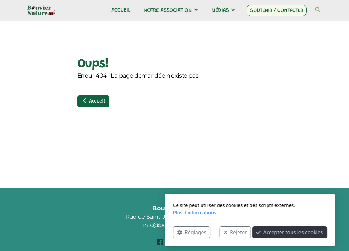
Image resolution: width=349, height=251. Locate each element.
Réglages (116, 232)
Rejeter (159, 232)
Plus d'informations (119, 212)
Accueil (93, 101)
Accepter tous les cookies (214, 232)
